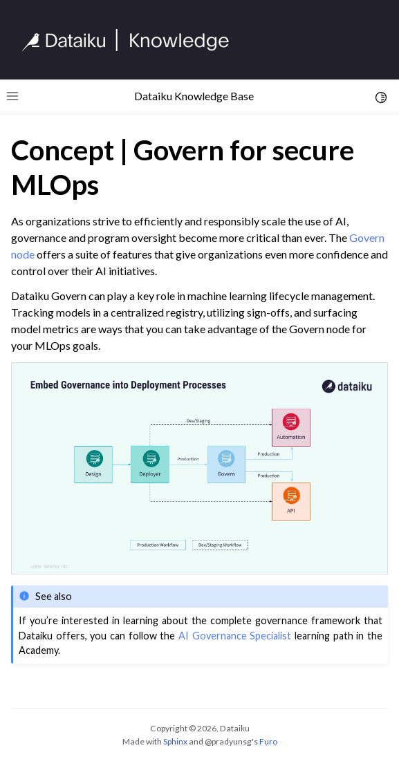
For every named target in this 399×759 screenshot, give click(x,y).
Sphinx (175, 741)
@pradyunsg (228, 741)
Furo (268, 741)
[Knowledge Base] (131, 40)
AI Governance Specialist (234, 635)
